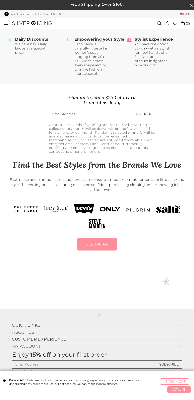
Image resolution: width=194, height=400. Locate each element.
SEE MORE (97, 244)
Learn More (175, 382)
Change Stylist (52, 14)
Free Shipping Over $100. (97, 5)
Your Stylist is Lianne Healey (25, 13)
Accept (178, 389)
